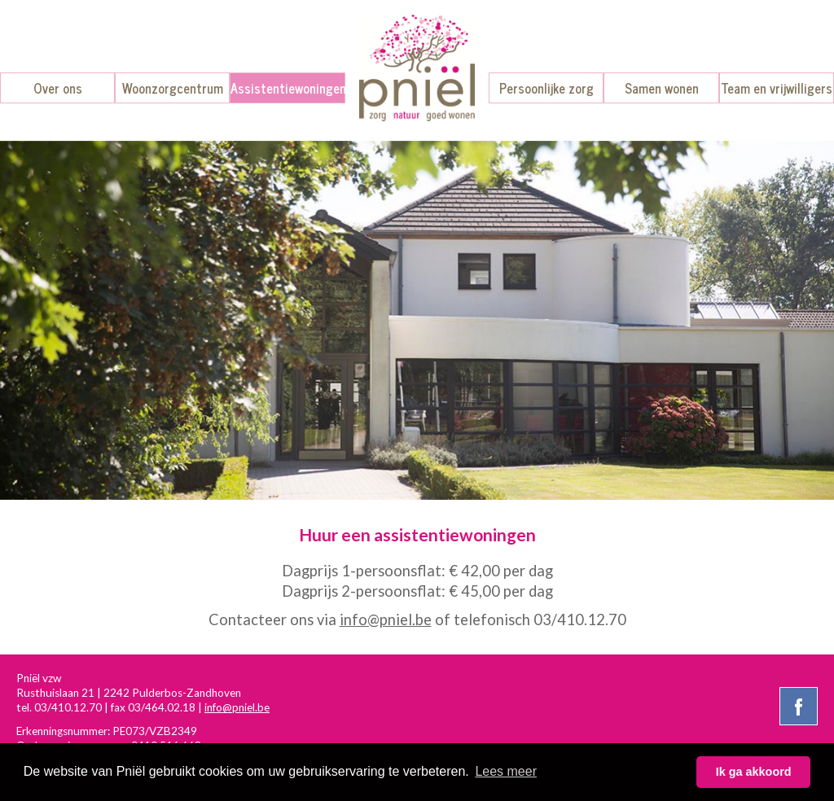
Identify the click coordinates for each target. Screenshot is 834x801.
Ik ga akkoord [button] (754, 771)
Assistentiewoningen (288, 87)
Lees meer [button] (506, 771)
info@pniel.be (386, 619)
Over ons (57, 87)
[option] (417, 320)
